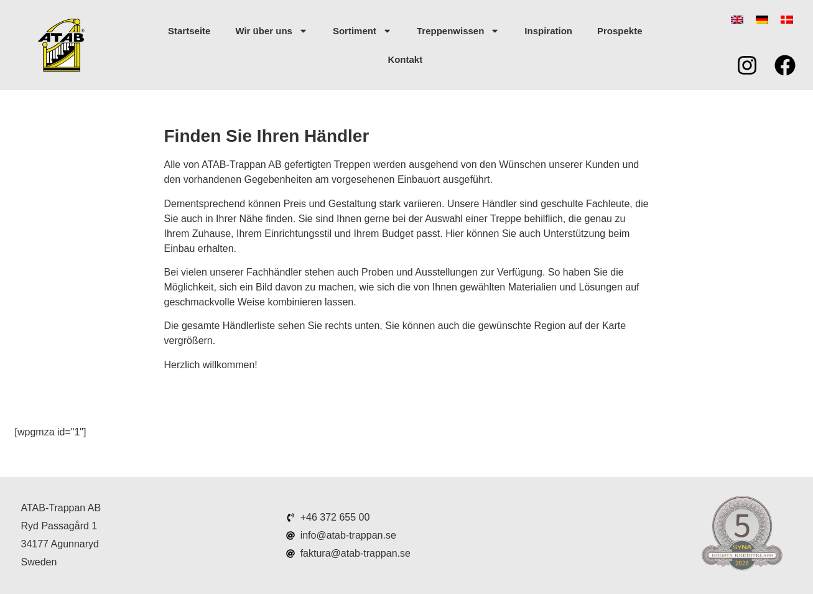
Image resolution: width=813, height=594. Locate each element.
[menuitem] (737, 19)
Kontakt (405, 59)
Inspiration (548, 31)
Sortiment (362, 31)
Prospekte (620, 31)
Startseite (189, 31)
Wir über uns (271, 31)
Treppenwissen (458, 31)
